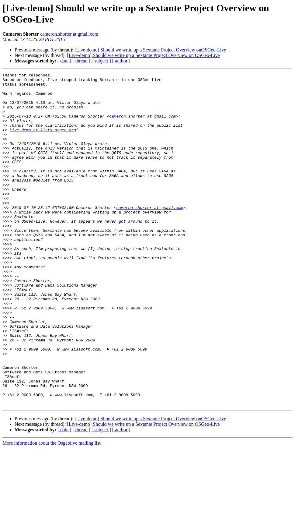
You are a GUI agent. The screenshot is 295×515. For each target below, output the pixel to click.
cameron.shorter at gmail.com (69, 34)
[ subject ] (101, 60)
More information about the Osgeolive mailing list (51, 509)
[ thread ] (81, 60)
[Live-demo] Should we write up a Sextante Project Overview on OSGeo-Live (143, 55)
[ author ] (121, 60)
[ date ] (64, 60)
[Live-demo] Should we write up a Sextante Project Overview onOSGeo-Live (150, 49)
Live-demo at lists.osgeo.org (42, 141)
